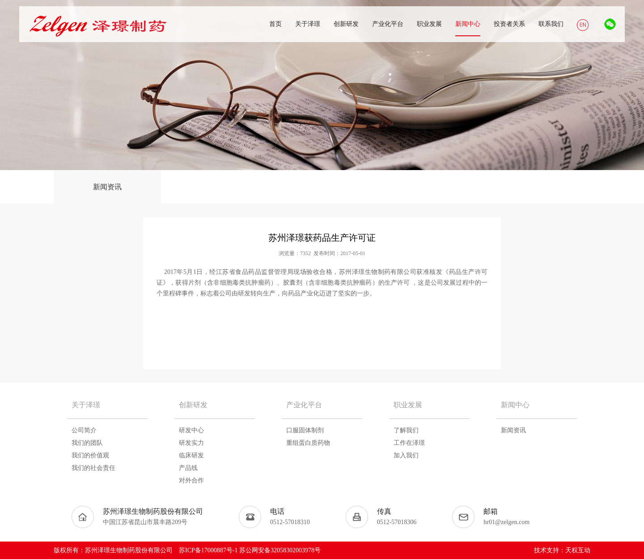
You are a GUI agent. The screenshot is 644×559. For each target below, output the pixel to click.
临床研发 (191, 455)
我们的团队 (87, 443)
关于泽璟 (86, 405)
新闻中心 (515, 405)
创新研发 (193, 405)
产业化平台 (304, 405)
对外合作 (191, 480)
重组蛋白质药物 (308, 443)
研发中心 (191, 430)
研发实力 (191, 443)
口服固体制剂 (305, 430)
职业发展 (408, 405)
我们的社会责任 (93, 468)
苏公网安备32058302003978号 (280, 550)
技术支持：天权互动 (562, 550)
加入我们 (406, 455)
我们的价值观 (90, 455)
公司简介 (84, 430)
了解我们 (406, 430)
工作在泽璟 (409, 443)
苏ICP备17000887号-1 (208, 550)
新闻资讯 (107, 187)
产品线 (188, 468)
